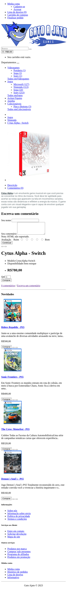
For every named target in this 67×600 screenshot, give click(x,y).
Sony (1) (18, 76)
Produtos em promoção (18, 559)
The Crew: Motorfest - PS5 (15, 431)
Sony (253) (19, 92)
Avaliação (6, 242)
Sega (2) (18, 73)
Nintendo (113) (21, 87)
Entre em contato (15, 533)
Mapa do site (13, 539)
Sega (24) (18, 90)
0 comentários (8, 288)
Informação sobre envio (19, 515)
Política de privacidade (18, 518)
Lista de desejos (15, 577)
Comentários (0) (15, 188)
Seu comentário (9, 236)
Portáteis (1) (20, 70)
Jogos (10, 81)
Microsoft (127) (21, 84)
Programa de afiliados (18, 556)
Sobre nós (12, 513)
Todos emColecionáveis (19, 109)
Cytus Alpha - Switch (17, 123)
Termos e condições (17, 521)
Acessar (17, 9)
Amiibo (11, 101)
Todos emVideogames (18, 78)
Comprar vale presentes (19, 553)
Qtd (3, 279)
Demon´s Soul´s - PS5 (12, 481)
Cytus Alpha (7, 193)
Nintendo (12, 120)
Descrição (12, 185)
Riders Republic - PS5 (12, 329)
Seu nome (6, 220)
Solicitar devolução (16, 536)
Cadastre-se (19, 6)
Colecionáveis (14, 103)
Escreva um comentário (28, 288)
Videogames (13, 67)
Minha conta (13, 571)
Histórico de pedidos (17, 574)
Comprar (6, 282)
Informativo (13, 579)
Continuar (6, 245)
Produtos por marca (17, 551)
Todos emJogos (15, 95)
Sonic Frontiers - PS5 (12, 379)
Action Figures (14, 98)
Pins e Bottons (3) (22, 106)
